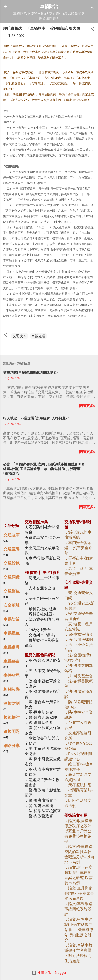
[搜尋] (92, 8)
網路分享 (11, 745)
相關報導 (11, 689)
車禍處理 (38, 336)
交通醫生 (11, 591)
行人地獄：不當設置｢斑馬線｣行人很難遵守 (36, 418)
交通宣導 (11, 548)
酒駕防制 (11, 703)
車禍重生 (11, 633)
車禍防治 (49, 6)
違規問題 (11, 731)
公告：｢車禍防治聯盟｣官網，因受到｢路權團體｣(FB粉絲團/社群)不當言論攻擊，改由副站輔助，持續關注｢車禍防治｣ (44, 468)
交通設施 (11, 562)
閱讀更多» (87, 406)
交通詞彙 (11, 577)
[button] (92, 29)
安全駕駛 (11, 605)
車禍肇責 (11, 661)
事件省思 (11, 675)
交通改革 (19, 336)
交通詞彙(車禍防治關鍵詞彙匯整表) (30, 372)
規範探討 (11, 717)
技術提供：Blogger (49, 973)
